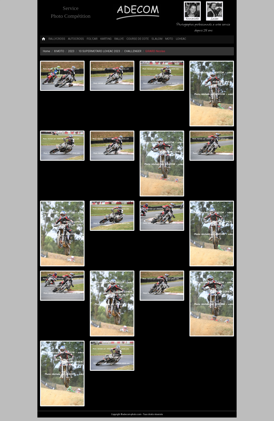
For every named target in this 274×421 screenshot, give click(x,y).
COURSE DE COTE (138, 38)
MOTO (169, 38)
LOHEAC (181, 38)
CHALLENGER (132, 51)
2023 (71, 51)
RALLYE (119, 38)
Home (46, 51)
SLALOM (157, 38)
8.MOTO (59, 51)
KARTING (105, 38)
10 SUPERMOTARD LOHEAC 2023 (99, 51)
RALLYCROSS (56, 38)
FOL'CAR (92, 38)
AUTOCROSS (76, 38)
